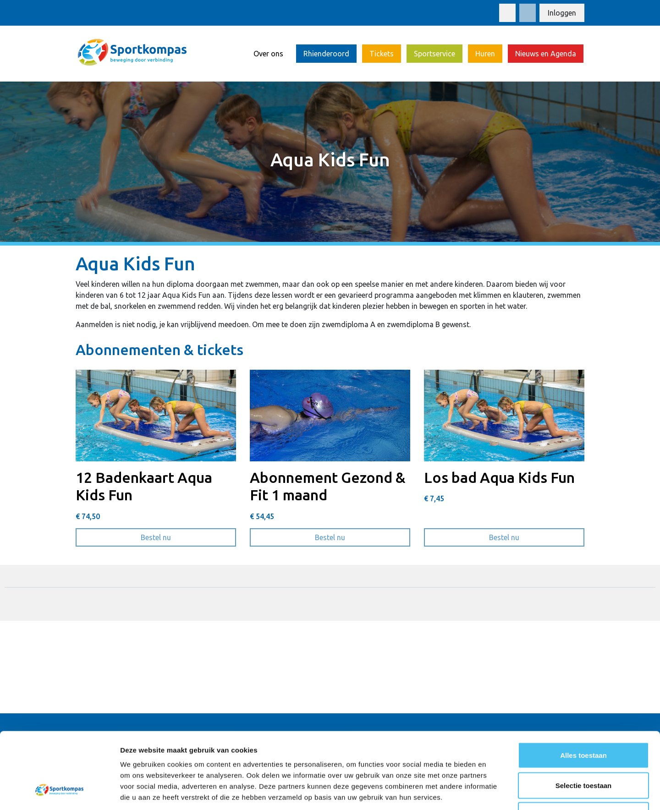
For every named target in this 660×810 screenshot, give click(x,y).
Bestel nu (188, 536)
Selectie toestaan (584, 720)
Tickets (381, 53)
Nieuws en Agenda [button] (545, 53)
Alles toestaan (583, 690)
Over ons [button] (268, 53)
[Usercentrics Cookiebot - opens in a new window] (59, 792)
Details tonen (495, 792)
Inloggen (562, 13)
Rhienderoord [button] (326, 53)
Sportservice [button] (434, 53)
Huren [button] (485, 53)
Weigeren (583, 750)
